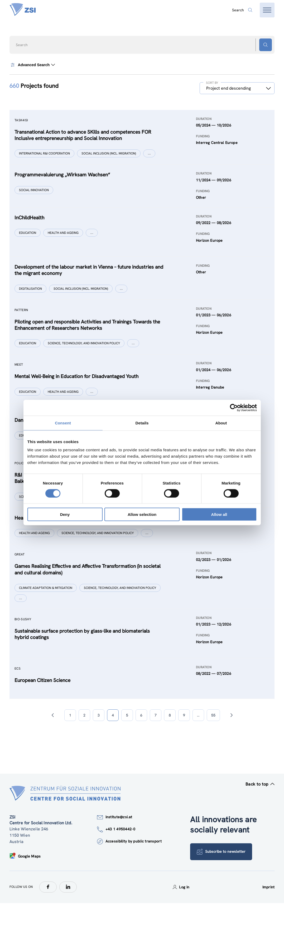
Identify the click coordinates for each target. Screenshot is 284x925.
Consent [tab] (63, 422)
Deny (65, 514)
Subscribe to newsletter (221, 873)
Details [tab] (142, 422)
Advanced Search (32, 65)
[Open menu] (267, 10)
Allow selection (142, 514)
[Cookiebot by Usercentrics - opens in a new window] (234, 407)
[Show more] (151, 154)
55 (213, 737)
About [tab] (221, 422)
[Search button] (265, 44)
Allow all (219, 514)
